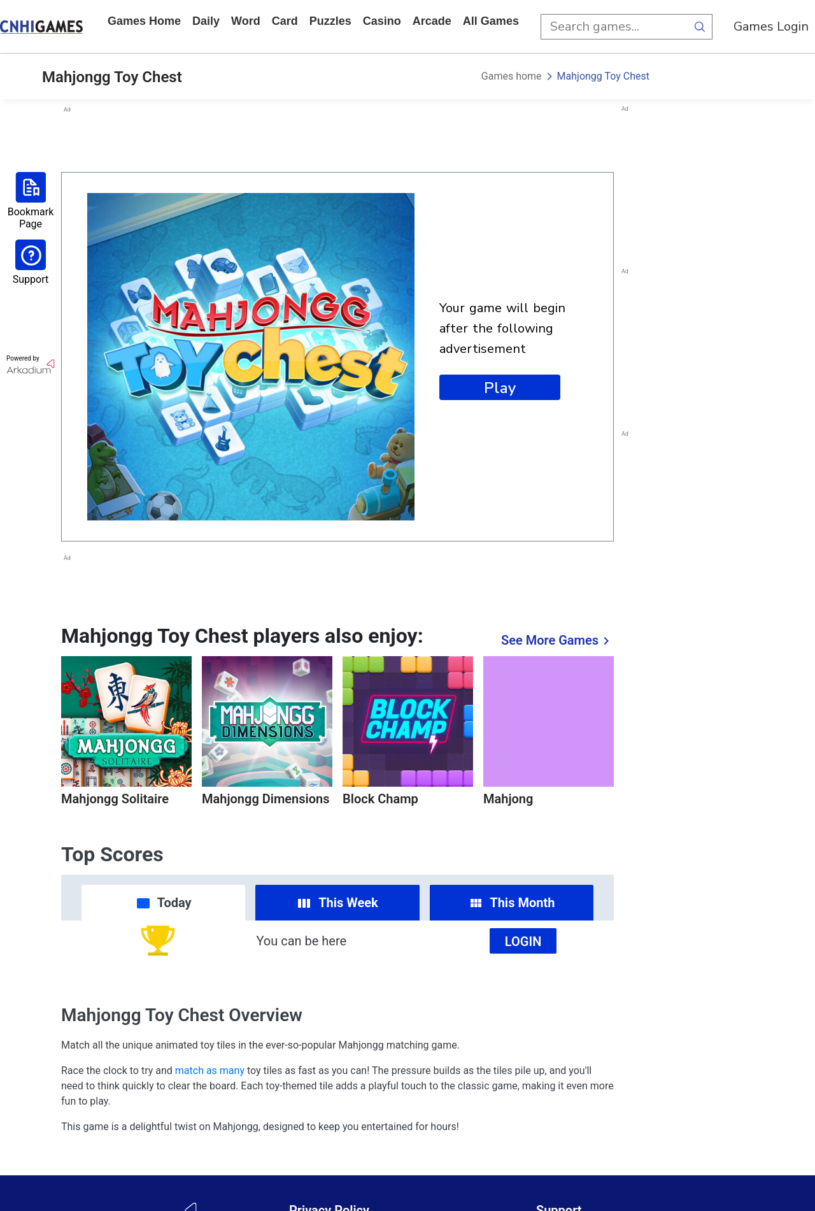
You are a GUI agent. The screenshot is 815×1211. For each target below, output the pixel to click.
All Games (491, 21)
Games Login (771, 26)
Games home (144, 21)
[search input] (614, 26)
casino (382, 21)
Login (523, 941)
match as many (209, 1070)
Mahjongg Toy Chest (603, 76)
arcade (432, 21)
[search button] (699, 26)
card (285, 21)
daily (206, 21)
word (245, 21)
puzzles (330, 21)
